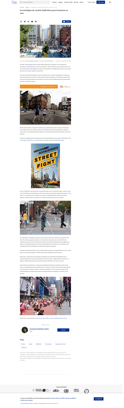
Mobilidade (38, 344)
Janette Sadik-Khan (31, 67)
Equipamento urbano (60, 344)
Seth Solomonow (59, 140)
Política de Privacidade (68, 398)
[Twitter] (25, 21)
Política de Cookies (27, 400)
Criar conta (101, 2)
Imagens (60, 2)
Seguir (63, 330)
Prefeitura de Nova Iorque (60, 318)
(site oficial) (39, 318)
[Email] (32, 21)
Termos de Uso (55, 398)
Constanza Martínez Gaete (39, 329)
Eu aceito (98, 399)
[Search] (36, 2)
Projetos (54, 2)
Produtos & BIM (68, 2)
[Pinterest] (36, 21)
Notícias (76, 2)
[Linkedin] (28, 21)
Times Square (56, 269)
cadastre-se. (56, 403)
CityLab (51, 318)
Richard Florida (62, 240)
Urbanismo (24, 347)
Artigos (30, 344)
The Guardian (45, 318)
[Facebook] (21, 21)
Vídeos (81, 2)
